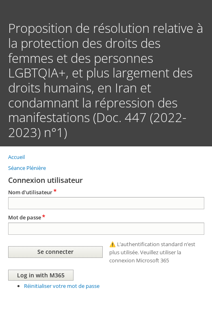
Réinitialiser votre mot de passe (62, 286)
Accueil (16, 157)
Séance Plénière (27, 168)
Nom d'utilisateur (30, 192)
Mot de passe (24, 217)
